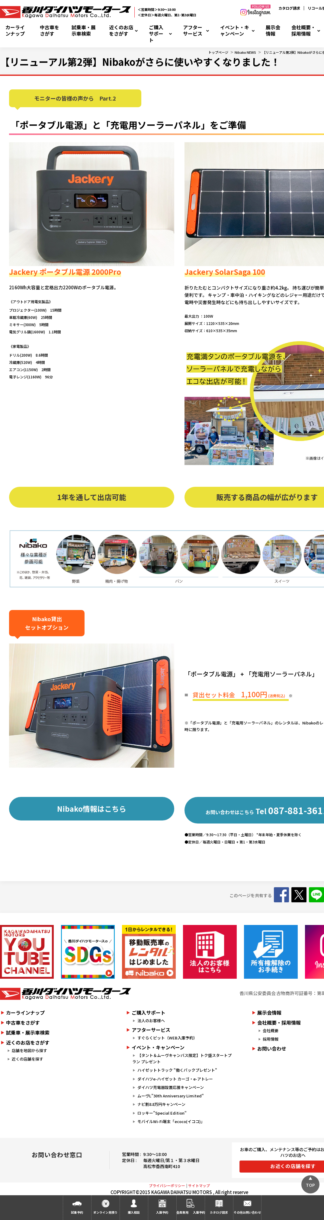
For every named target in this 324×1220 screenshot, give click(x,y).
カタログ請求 (289, 8)
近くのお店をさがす (121, 30)
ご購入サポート (156, 33)
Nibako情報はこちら (91, 808)
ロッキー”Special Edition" (162, 1113)
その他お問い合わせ (247, 1212)
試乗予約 (77, 1212)
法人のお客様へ (151, 1020)
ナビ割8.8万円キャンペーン (161, 1104)
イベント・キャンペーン (234, 30)
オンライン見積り (105, 1212)
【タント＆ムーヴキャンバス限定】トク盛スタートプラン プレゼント (181, 1058)
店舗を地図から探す (29, 1050)
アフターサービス (192, 30)
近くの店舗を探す (27, 1059)
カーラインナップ (15, 30)
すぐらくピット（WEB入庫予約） (167, 1038)
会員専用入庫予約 (190, 1212)
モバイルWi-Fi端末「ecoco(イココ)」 (171, 1121)
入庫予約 (162, 1212)
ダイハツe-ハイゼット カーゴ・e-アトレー (175, 1079)
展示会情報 (273, 30)
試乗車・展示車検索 (84, 30)
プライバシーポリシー (167, 1185)
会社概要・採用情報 (303, 30)
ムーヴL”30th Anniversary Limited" (170, 1096)
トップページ (218, 52)
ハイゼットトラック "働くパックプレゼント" (177, 1070)
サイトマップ (199, 1185)
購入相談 (134, 1212)
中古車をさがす (49, 30)
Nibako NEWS (245, 52)
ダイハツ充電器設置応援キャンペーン (170, 1087)
